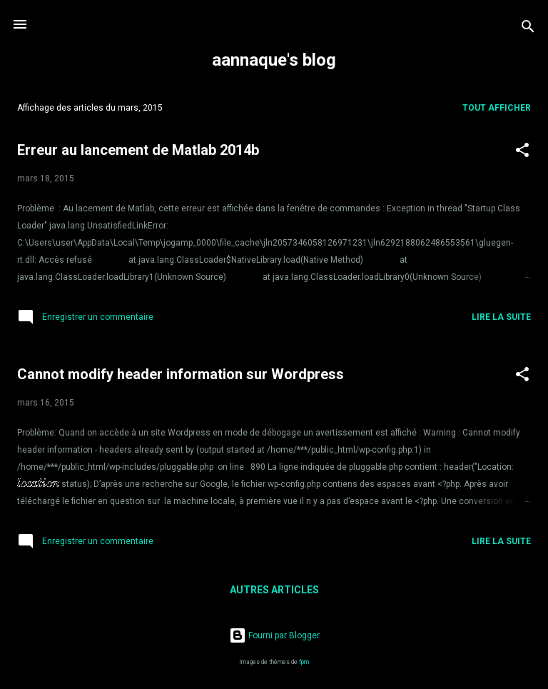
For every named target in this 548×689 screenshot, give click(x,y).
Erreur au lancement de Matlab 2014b (138, 150)
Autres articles (274, 589)
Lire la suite (501, 317)
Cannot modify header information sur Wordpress (180, 374)
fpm (304, 661)
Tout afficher (496, 108)
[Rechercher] (528, 29)
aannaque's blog (274, 60)
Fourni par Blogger (274, 635)
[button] (522, 152)
